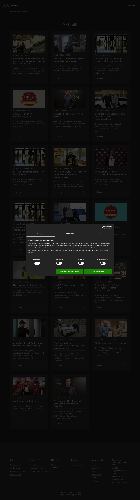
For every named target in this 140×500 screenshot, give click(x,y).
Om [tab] (99, 233)
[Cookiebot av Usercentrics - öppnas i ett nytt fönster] (103, 227)
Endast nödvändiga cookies (69, 271)
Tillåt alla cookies (98, 271)
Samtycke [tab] (40, 234)
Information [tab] (70, 233)
